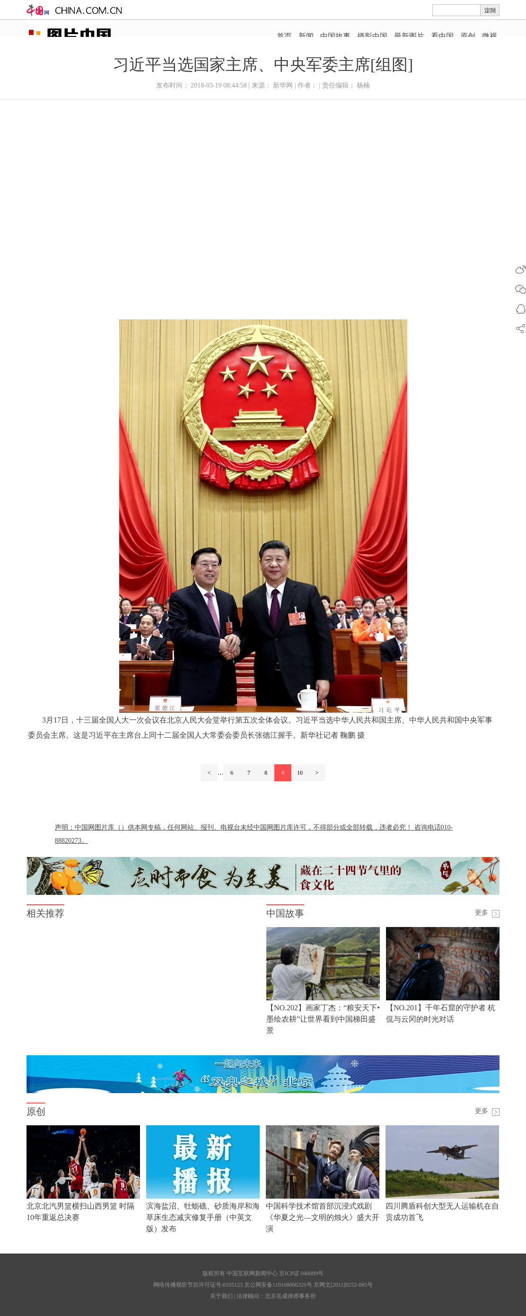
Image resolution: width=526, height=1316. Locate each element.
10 (300, 772)
